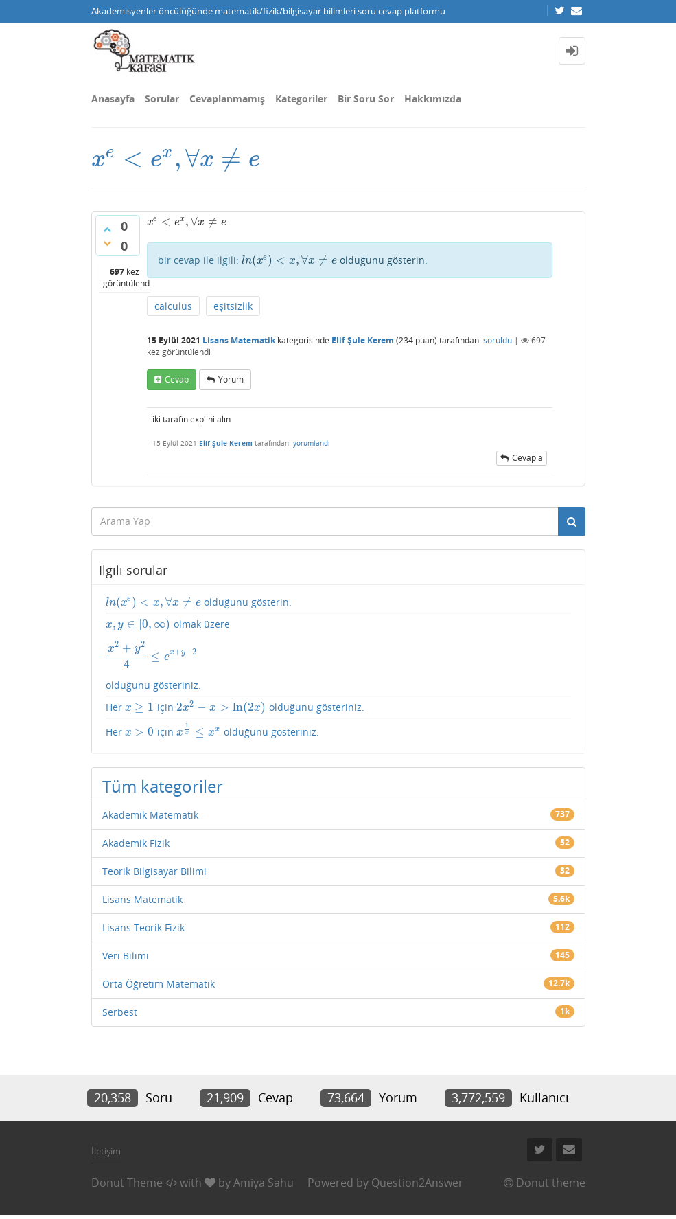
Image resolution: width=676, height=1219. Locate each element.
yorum (231, 379)
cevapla (527, 458)
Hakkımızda (432, 98)
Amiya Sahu (263, 1182)
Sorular (162, 98)
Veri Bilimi (125, 955)
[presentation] (175, 158)
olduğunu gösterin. (335, 259)
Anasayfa (113, 98)
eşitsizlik (233, 305)
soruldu (497, 340)
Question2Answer (417, 1182)
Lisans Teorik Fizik (143, 927)
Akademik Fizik (136, 843)
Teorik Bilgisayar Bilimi (154, 871)
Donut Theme (127, 1182)
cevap (177, 379)
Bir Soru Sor (366, 98)
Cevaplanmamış (227, 98)
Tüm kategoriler (162, 786)
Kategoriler (301, 98)
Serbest (119, 1011)
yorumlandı (311, 443)
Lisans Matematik (238, 340)
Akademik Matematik (150, 814)
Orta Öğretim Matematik (158, 983)
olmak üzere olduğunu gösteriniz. (338, 654)
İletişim (106, 1151)
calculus (173, 305)
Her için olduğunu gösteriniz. (235, 707)
